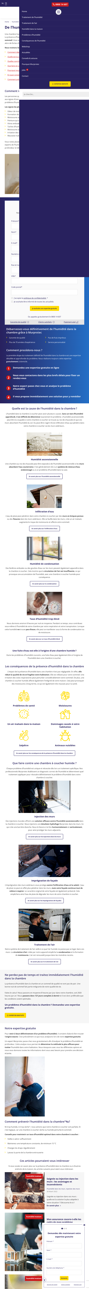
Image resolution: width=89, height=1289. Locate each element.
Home (7, 22)
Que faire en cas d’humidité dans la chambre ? (27, 66)
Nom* (13, 232)
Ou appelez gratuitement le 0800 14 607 (44, 316)
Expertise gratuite (15, 998)
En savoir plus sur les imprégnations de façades (44, 888)
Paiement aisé (71, 322)
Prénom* (15, 221)
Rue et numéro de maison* (22, 265)
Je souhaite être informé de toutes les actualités (34, 301)
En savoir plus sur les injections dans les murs (44, 826)
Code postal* (16, 287)
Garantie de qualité (19, 322)
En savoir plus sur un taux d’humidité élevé (44, 632)
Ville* (13, 276)
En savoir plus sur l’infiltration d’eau (44, 526)
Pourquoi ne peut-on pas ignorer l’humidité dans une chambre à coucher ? (39, 70)
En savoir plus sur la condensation (44, 579)
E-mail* (14, 243)
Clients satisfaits (46, 322)
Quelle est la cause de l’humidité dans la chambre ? (29, 57)
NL (3, 3)
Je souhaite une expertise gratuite (44, 308)
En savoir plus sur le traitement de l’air (44, 946)
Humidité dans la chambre (43, 22)
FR (6, 3)
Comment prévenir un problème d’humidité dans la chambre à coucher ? (38, 79)
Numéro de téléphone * (55, 1274)
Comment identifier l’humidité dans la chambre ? (28, 52)
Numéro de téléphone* (21, 254)
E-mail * (50, 1265)
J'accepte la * (31, 298)
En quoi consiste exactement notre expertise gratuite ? (30, 75)
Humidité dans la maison (21, 22)
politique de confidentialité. (35, 298)
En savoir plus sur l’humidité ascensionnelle (44, 476)
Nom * (49, 1256)
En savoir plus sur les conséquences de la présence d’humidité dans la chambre (44, 745)
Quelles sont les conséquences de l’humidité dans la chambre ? (34, 61)
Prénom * (50, 1248)
